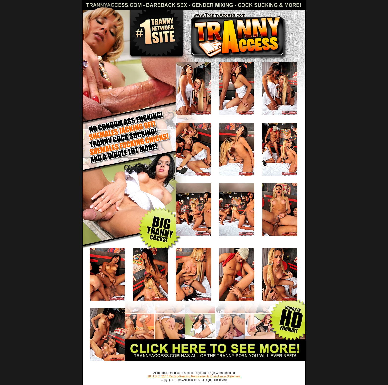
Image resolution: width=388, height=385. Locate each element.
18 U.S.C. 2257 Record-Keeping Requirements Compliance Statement (194, 376)
